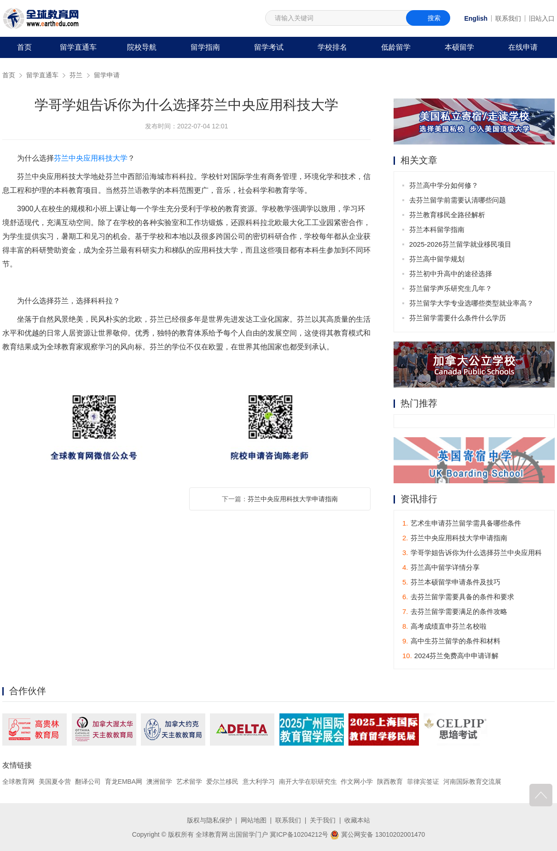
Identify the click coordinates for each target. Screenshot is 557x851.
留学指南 (205, 47)
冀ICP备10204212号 (299, 834)
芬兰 (76, 75)
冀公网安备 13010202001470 (377, 834)
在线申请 (523, 47)
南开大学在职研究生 (308, 781)
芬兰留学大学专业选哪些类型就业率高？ (471, 303)
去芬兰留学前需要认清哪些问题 (457, 200)
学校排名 (332, 47)
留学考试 (269, 47)
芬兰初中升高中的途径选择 (450, 274)
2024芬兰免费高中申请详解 (450, 656)
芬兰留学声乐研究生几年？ (450, 288)
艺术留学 (189, 781)
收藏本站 (357, 820)
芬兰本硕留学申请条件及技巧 (451, 582)
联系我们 (508, 18)
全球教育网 (18, 781)
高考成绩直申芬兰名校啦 (444, 626)
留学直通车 (78, 47)
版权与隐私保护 (209, 820)
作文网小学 (357, 781)
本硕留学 (459, 47)
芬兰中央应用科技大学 (91, 158)
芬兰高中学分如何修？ (443, 185)
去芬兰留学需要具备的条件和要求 (458, 597)
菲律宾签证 (423, 781)
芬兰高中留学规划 (436, 259)
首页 (24, 47)
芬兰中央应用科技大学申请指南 (293, 499)
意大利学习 (259, 781)
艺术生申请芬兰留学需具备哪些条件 (461, 523)
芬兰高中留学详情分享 (441, 567)
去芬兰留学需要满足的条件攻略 (454, 611)
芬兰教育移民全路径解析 (447, 215)
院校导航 (142, 47)
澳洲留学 (159, 781)
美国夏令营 (55, 781)
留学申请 (107, 75)
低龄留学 (396, 47)
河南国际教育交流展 (472, 781)
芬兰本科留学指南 (436, 229)
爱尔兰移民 (222, 781)
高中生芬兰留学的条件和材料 (451, 641)
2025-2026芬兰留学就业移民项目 (460, 244)
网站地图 (254, 820)
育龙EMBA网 (124, 781)
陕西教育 (390, 781)
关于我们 (323, 820)
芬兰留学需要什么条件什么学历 (457, 318)
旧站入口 (542, 18)
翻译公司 (88, 781)
